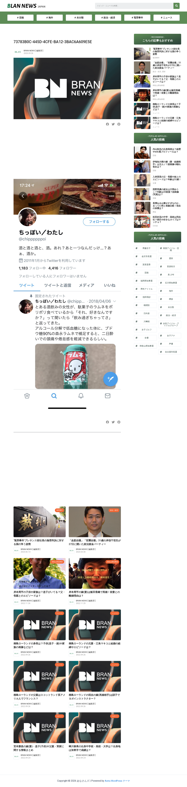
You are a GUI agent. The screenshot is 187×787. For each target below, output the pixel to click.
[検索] (176, 6)
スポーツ (59, 716)
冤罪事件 (59, 510)
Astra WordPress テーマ (117, 780)
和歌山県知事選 (56, 561)
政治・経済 (113, 510)
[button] (107, 124)
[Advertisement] (67, 155)
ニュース (59, 613)
